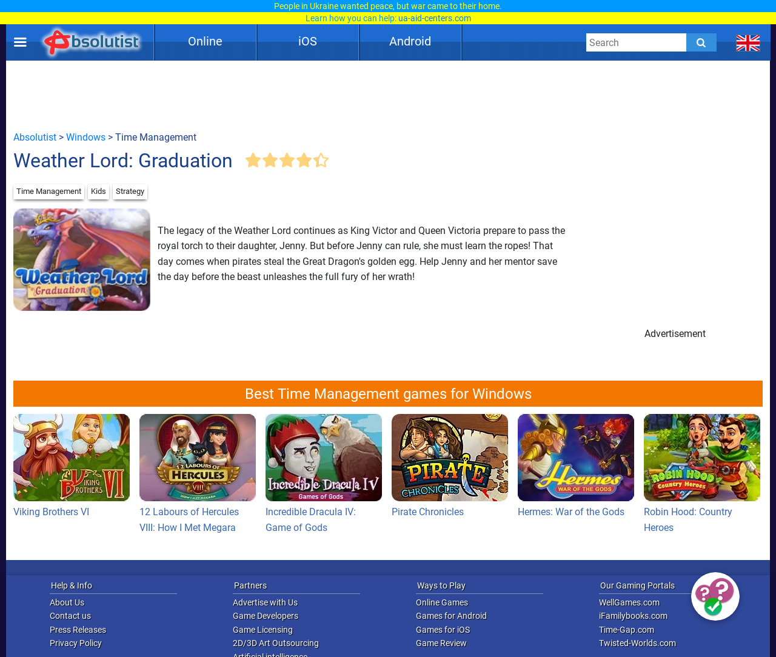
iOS (307, 41)
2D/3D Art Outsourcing (276, 643)
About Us (67, 602)
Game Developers (265, 616)
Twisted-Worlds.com (637, 643)
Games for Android (451, 616)
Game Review (441, 643)
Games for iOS (443, 630)
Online (205, 41)
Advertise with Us (265, 602)
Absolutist (34, 137)
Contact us (70, 616)
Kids (98, 191)
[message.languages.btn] (748, 42)
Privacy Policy (76, 643)
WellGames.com (629, 602)
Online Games (442, 602)
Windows (85, 137)
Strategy (130, 191)
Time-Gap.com (626, 630)
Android (410, 41)
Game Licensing (263, 630)
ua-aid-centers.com (434, 18)
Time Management (48, 191)
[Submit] (701, 42)
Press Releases (78, 630)
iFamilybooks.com (633, 616)
